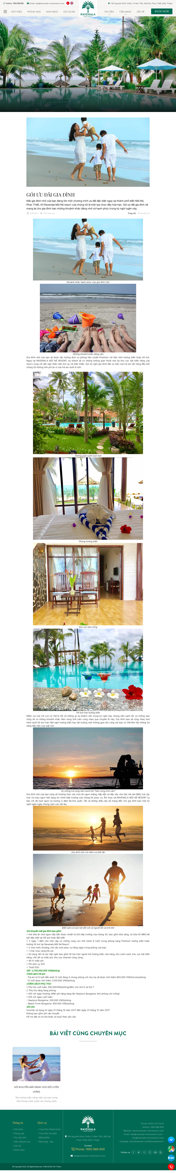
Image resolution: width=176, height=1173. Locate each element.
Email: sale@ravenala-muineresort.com (45, 3)
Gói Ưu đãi (69, 11)
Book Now (162, 11)
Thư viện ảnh (20, 1140)
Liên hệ (140, 11)
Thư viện (109, 11)
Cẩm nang (125, 11)
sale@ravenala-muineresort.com (88, 1158)
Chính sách (19, 1152)
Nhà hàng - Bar (46, 1144)
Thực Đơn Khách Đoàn (50, 1132)
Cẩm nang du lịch (22, 1144)
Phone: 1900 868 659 (90, 1152)
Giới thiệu (16, 11)
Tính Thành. (56, 1169)
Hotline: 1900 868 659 (14, 3)
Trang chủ (132, 213)
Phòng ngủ (34, 11)
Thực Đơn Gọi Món (48, 1136)
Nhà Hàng (52, 11)
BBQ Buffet (44, 1140)
